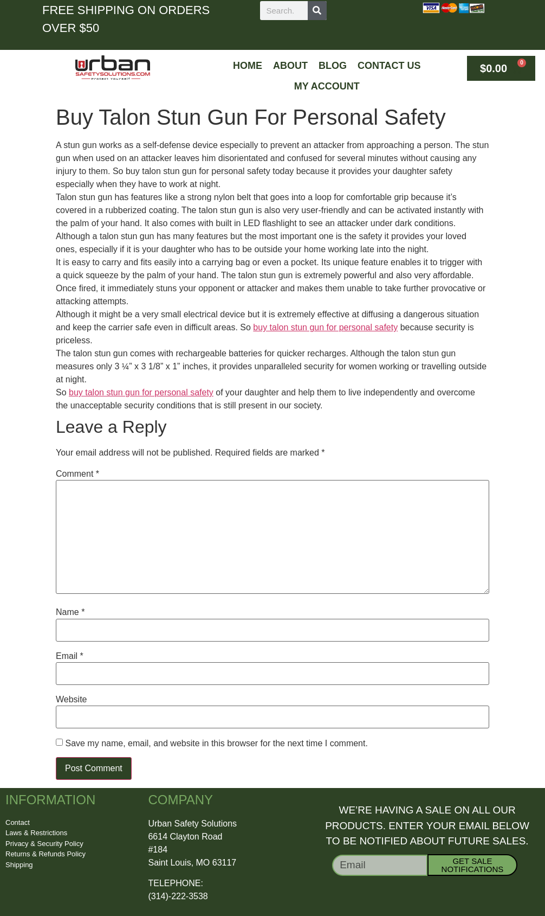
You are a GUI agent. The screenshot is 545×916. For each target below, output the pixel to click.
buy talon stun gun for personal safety (325, 327)
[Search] (317, 10)
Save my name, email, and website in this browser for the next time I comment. (216, 743)
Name (70, 612)
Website (71, 699)
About (290, 65)
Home (247, 65)
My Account (327, 86)
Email (69, 656)
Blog (333, 65)
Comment (77, 474)
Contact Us (389, 65)
